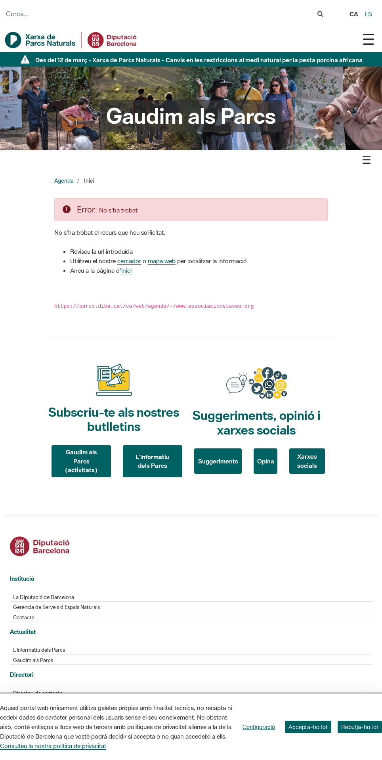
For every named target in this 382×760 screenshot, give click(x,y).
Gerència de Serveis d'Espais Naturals (56, 607)
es (368, 14)
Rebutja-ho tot (359, 727)
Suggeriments (218, 461)
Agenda (64, 180)
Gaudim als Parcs (33, 660)
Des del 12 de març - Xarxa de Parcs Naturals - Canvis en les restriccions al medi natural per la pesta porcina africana (199, 60)
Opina (265, 461)
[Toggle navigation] (368, 39)
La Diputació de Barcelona (43, 597)
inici (126, 270)
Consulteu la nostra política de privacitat (53, 746)
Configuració (259, 727)
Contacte (23, 617)
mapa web (162, 261)
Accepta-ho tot (308, 727)
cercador (129, 261)
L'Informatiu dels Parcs (153, 461)
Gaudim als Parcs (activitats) (81, 461)
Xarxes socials (307, 460)
